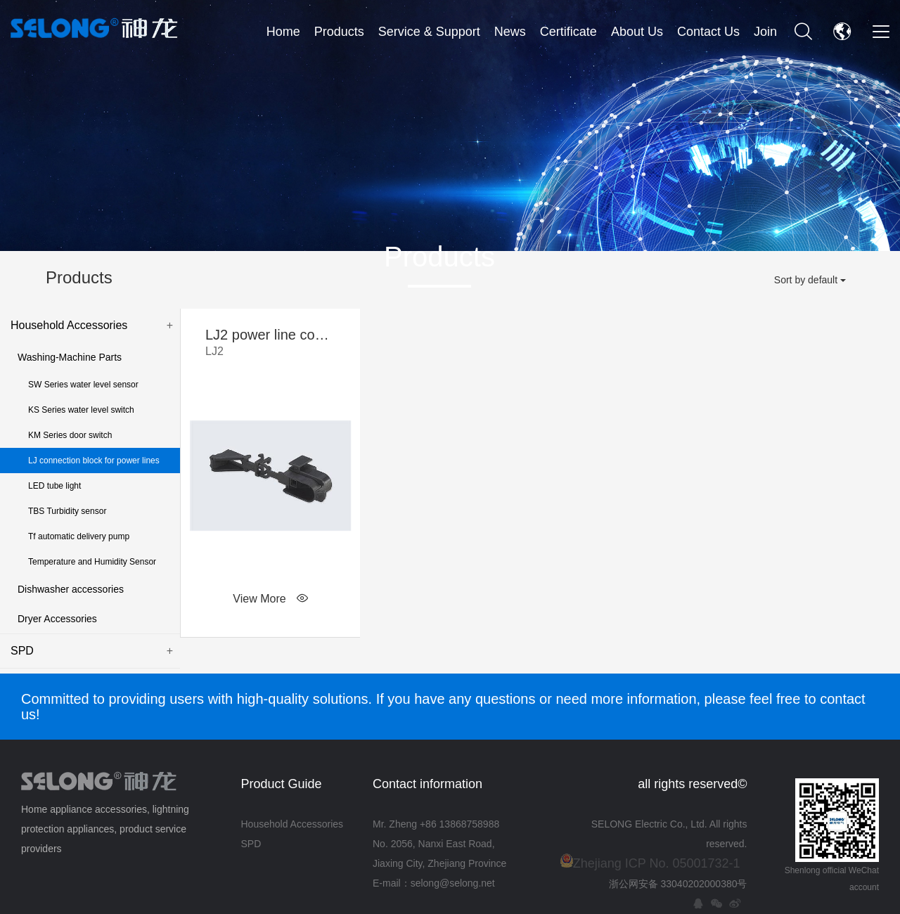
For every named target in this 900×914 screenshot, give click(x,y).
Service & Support (429, 32)
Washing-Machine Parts (70, 357)
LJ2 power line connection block (270, 343)
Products (339, 32)
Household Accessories (92, 325)
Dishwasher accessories (71, 589)
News (510, 32)
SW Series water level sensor (83, 385)
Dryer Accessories (57, 618)
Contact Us (708, 32)
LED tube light (54, 486)
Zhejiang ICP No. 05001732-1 (656, 863)
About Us (637, 32)
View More (270, 599)
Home (283, 32)
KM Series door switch (70, 435)
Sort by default (810, 279)
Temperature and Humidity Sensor (92, 562)
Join (765, 32)
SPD (92, 651)
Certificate (568, 32)
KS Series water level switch (81, 410)
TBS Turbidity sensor (67, 511)
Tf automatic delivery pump (78, 536)
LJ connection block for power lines (94, 460)
